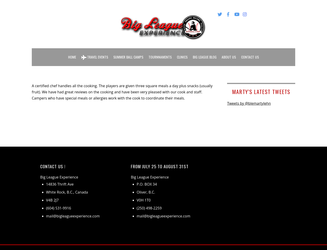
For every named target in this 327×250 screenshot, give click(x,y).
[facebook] (228, 13)
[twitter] (220, 13)
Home (71, 54)
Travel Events (94, 54)
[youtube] (236, 13)
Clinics (182, 54)
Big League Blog (205, 54)
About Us (229, 54)
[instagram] (245, 13)
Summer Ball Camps (128, 54)
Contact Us (251, 54)
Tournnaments (160, 54)
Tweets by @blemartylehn (249, 97)
